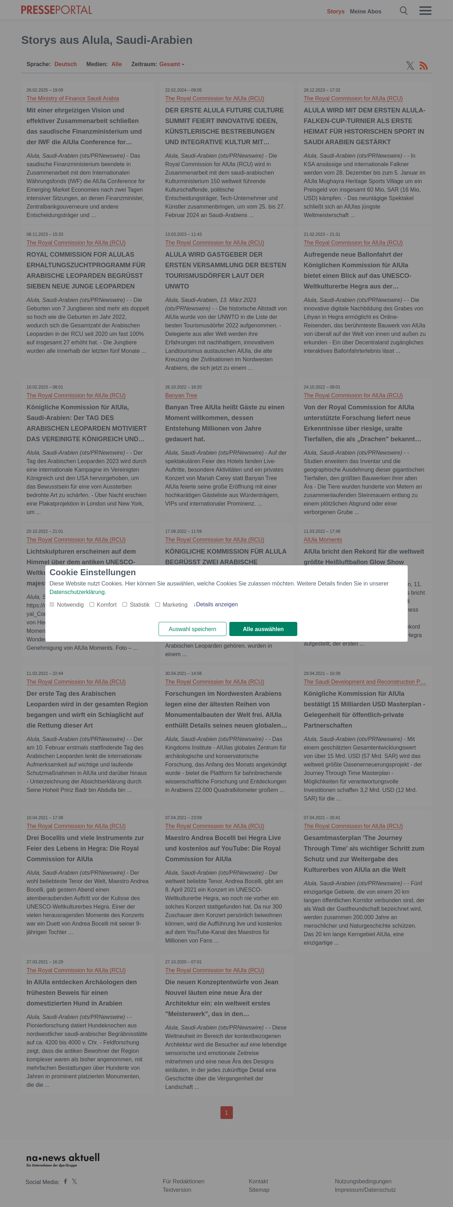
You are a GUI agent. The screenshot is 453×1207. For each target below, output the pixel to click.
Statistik (140, 605)
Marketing (175, 605)
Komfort (107, 605)
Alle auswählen (263, 629)
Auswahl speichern (192, 629)
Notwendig (70, 605)
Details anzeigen (217, 604)
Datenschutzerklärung (77, 592)
